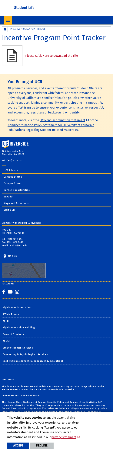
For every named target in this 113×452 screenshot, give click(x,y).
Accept (18, 445)
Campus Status (13, 177)
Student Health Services (18, 347)
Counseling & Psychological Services (25, 354)
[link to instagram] (17, 292)
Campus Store (12, 183)
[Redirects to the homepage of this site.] (5, 29)
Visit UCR (9, 210)
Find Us (24, 266)
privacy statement (63, 437)
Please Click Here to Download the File (51, 55)
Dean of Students (13, 334)
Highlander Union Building (19, 327)
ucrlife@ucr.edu (19, 245)
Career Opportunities (17, 190)
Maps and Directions (16, 203)
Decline (42, 445)
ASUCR (7, 341)
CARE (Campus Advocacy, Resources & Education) (33, 361)
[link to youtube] (10, 292)
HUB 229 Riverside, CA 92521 (13, 231)
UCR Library (11, 170)
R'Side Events (11, 314)
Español (8, 196)
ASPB (6, 321)
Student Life (24, 7)
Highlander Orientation (17, 307)
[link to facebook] (4, 292)
